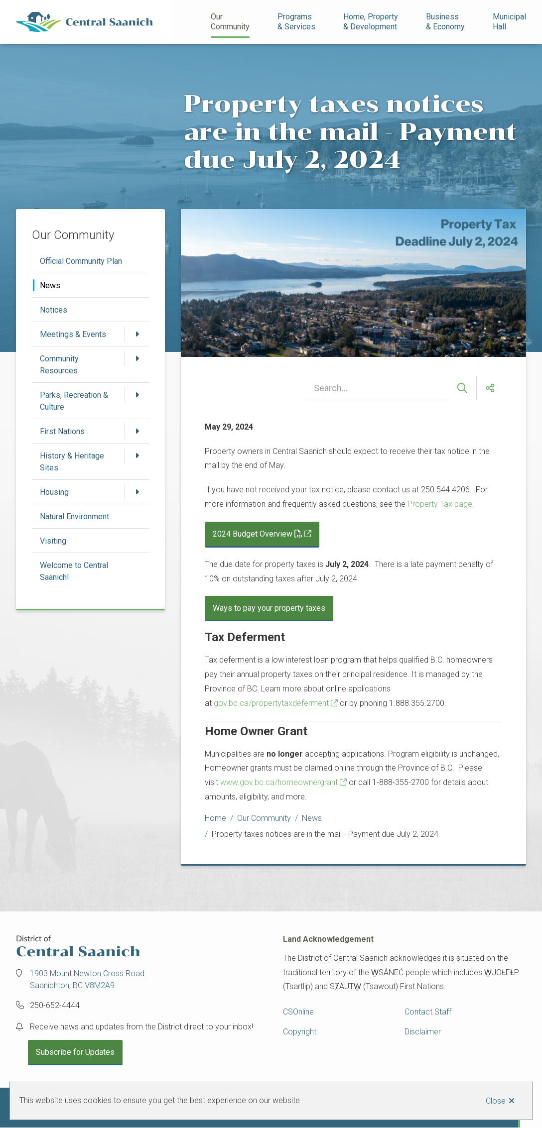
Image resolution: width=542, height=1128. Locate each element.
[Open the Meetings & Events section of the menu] (137, 334)
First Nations (62, 431)
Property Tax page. (440, 504)
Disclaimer (423, 1031)
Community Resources (59, 364)
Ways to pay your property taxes (269, 608)
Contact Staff (428, 1011)
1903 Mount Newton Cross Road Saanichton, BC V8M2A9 (87, 979)
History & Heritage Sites (72, 461)
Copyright (299, 1031)
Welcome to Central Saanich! (74, 571)
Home (215, 818)
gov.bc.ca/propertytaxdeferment (271, 703)
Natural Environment (74, 516)
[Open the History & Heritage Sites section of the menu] (137, 455)
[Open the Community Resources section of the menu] (137, 358)
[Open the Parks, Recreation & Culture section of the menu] (137, 395)
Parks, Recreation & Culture (74, 401)
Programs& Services (296, 21)
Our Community (230, 21)
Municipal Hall (510, 21)
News (50, 285)
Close (496, 1101)
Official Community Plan (81, 261)
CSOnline (298, 1011)
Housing (54, 492)
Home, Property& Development (370, 21)
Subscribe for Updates (75, 1052)
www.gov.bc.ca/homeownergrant (279, 782)
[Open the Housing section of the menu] (137, 492)
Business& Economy (445, 21)
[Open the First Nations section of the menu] (137, 431)
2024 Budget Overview (257, 534)
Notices (53, 310)
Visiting (53, 541)
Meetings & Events (73, 334)
